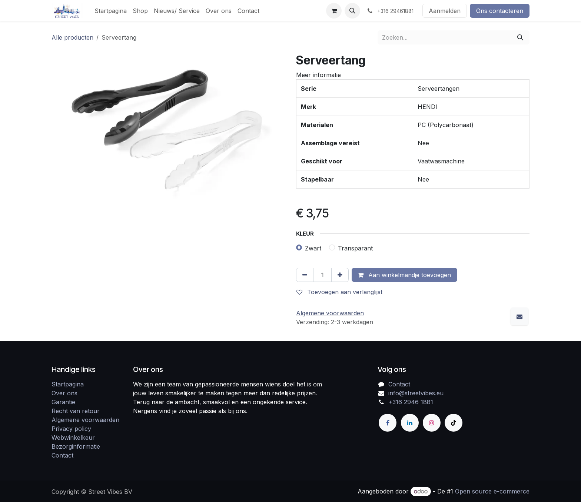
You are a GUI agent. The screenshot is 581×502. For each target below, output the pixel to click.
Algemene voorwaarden (85, 419)
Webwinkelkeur (73, 437)
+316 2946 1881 (410, 402)
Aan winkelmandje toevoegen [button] (404, 275)
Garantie (63, 402)
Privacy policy (71, 428)
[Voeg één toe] (340, 275)
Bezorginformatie (76, 446)
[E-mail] (519, 316)
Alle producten (72, 37)
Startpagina (68, 384)
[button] (352, 11)
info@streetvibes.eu (416, 393)
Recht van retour (76, 411)
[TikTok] (453, 423)
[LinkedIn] (410, 423)
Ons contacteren (499, 10)
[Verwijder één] (304, 275)
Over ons (64, 393)
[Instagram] (432, 423)
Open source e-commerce (492, 491)
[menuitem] (111, 10)
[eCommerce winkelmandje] (334, 11)
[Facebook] (387, 423)
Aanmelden (445, 10)
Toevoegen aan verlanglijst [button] (339, 292)
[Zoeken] (520, 37)
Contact (62, 455)
